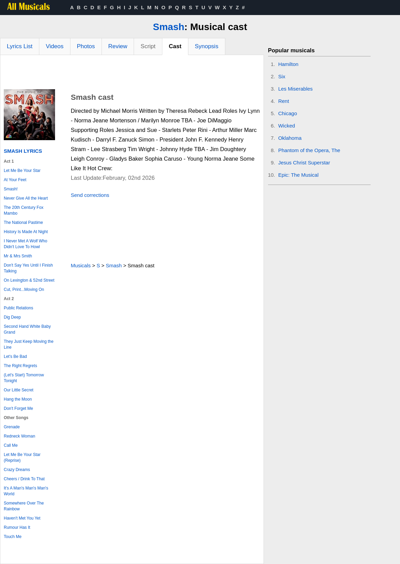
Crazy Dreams (17, 469)
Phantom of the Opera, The (309, 150)
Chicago (287, 113)
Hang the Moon (18, 399)
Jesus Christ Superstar (304, 162)
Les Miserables (295, 89)
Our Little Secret (19, 390)
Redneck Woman (19, 436)
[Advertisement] (132, 73)
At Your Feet (15, 179)
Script (148, 46)
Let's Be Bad (15, 356)
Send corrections (90, 195)
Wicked (286, 126)
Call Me (11, 445)
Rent (283, 101)
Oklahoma (290, 138)
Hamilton (288, 64)
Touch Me (13, 536)
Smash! (11, 189)
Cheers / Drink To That (24, 478)
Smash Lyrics (23, 151)
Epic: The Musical (298, 175)
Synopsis (206, 46)
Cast (175, 46)
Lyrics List (19, 46)
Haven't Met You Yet (22, 518)
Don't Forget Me (18, 408)
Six (281, 76)
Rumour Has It (17, 527)
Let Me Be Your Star (22, 170)
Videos (55, 46)
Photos (86, 46)
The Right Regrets (20, 365)
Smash (168, 27)
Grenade (12, 427)
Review (118, 46)
